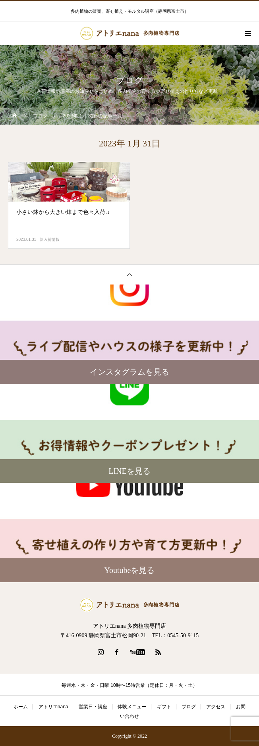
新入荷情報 (50, 239)
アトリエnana (53, 706)
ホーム (21, 706)
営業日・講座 (93, 706)
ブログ (189, 706)
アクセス (215, 706)
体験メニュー (132, 706)
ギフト (164, 706)
